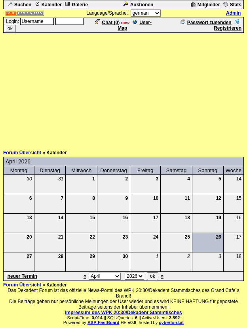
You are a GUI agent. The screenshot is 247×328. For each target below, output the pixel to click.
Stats (232, 5)
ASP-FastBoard (103, 322)
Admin (233, 13)
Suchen (19, 5)
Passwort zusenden (206, 22)
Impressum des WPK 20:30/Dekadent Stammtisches (123, 312)
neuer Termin (22, 276)
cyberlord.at (171, 322)
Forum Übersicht (22, 152)
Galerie (76, 5)
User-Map (135, 25)
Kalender (48, 5)
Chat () (107, 22)
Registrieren (227, 25)
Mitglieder (205, 5)
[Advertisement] (125, 89)
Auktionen (138, 5)
